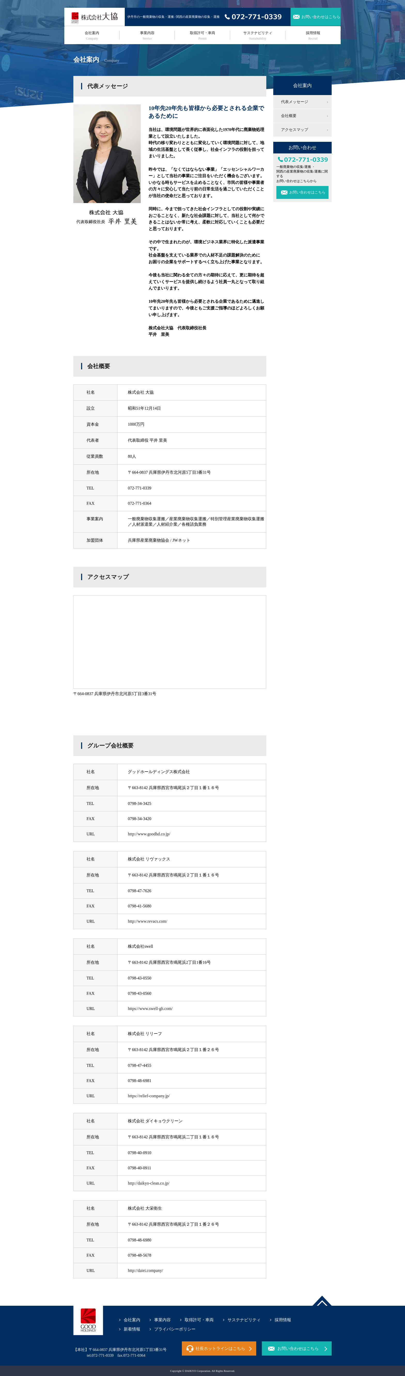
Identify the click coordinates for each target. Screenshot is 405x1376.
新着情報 (132, 1329)
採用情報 (313, 35)
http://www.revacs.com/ (147, 921)
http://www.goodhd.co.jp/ (149, 834)
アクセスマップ (294, 130)
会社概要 (289, 116)
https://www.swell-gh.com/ (150, 1008)
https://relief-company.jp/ (149, 1096)
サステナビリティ (257, 35)
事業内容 (147, 35)
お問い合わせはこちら (320, 17)
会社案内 (92, 35)
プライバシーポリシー (175, 1329)
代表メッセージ (294, 102)
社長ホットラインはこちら (220, 1348)
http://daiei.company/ (145, 1270)
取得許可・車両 (202, 35)
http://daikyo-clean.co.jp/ (148, 1183)
